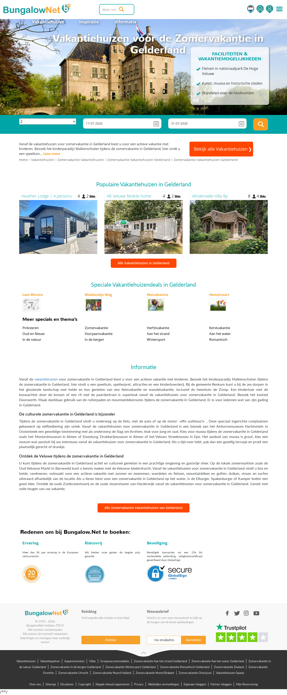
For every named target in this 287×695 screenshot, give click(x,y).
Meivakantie (157, 294)
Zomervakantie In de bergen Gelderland (75, 667)
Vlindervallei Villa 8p (210, 196)
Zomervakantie (96, 328)
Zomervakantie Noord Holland (112, 673)
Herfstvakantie (158, 328)
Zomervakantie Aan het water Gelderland (217, 661)
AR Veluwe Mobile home (129, 196)
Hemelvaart (219, 294)
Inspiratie (89, 21)
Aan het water (220, 333)
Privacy (139, 684)
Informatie (126, 21)
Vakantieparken (50, 661)
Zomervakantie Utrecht (73, 673)
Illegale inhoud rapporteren (113, 684)
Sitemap (51, 684)
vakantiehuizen (46, 379)
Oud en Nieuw (33, 333)
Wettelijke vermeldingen (163, 684)
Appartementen (74, 661)
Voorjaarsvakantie (99, 333)
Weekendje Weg (98, 294)
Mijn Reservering (247, 684)
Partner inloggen (221, 684)
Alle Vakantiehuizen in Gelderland (144, 263)
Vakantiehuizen (48, 21)
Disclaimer (67, 684)
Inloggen (269, 9)
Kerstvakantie (219, 328)
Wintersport (156, 339)
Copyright (84, 684)
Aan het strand (158, 333)
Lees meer (52, 153)
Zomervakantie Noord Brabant (155, 673)
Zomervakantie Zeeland (229, 667)
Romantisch (218, 339)
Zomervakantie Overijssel (195, 673)
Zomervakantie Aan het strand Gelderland (160, 661)
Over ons (35, 684)
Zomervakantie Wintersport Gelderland (130, 667)
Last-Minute (32, 294)
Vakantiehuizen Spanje (230, 673)
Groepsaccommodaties (114, 661)
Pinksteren (30, 328)
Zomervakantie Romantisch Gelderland (184, 667)
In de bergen (94, 339)
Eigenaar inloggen (195, 684)
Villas (92, 661)
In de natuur (31, 339)
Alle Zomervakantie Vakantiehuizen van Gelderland (143, 508)
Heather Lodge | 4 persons (47, 196)
